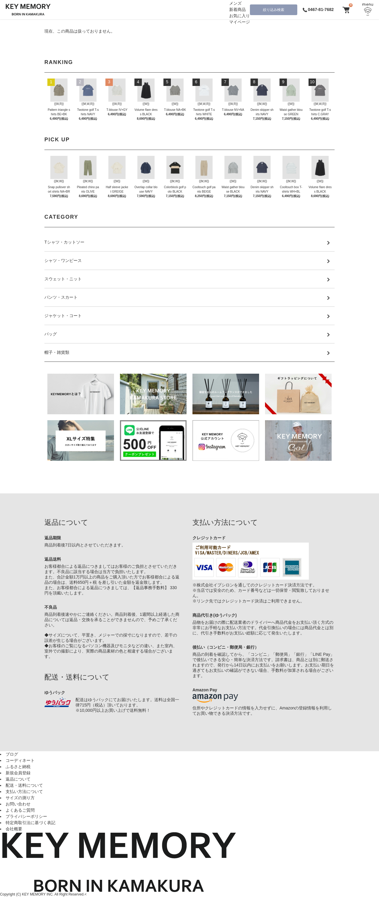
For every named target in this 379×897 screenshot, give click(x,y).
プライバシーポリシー (26, 816)
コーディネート (20, 760)
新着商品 (237, 9)
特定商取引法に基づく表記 (30, 822)
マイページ (239, 22)
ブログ (12, 754)
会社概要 (14, 828)
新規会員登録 (18, 772)
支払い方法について (24, 791)
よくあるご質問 (20, 810)
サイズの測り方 (20, 797)
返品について (18, 779)
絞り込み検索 (273, 10)
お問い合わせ (18, 804)
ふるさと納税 (18, 766)
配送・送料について (24, 785)
